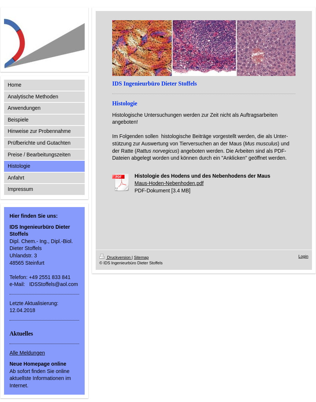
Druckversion (115, 257)
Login (303, 256)
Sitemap (141, 257)
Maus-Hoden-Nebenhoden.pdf (169, 183)
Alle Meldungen (27, 353)
